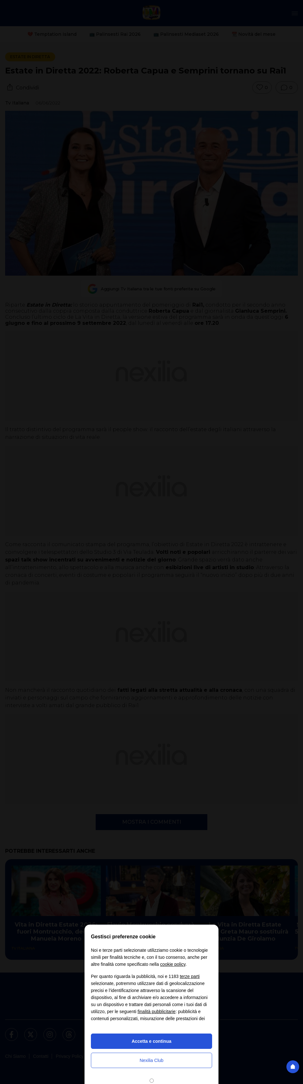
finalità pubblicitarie (156, 1011)
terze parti (190, 976)
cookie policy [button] (172, 964)
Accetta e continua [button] (151, 1041)
